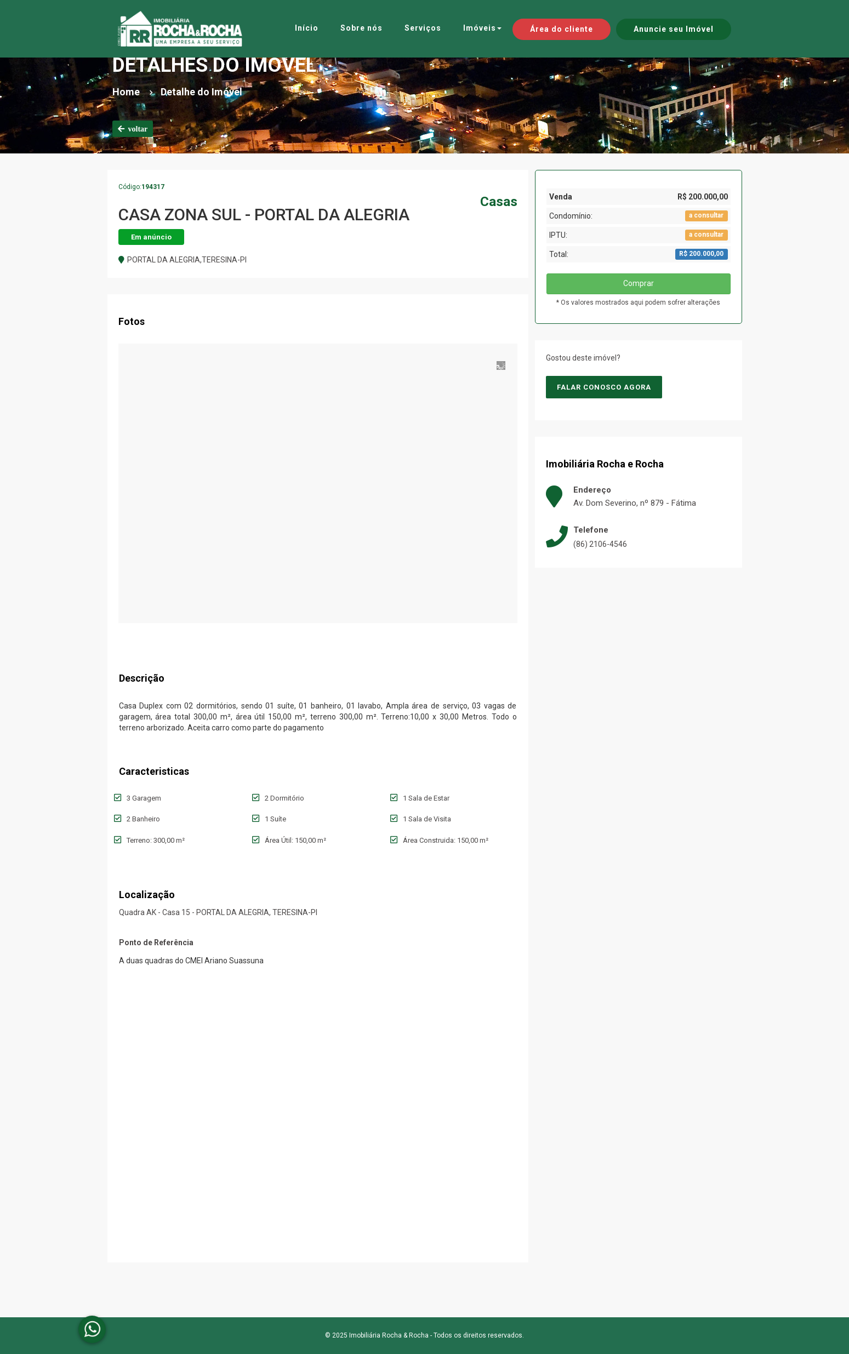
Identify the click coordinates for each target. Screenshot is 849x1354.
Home (126, 92)
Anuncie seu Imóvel (674, 29)
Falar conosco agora (604, 387)
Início (306, 28)
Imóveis (482, 28)
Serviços (422, 28)
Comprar (638, 283)
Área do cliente (561, 29)
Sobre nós (361, 28)
